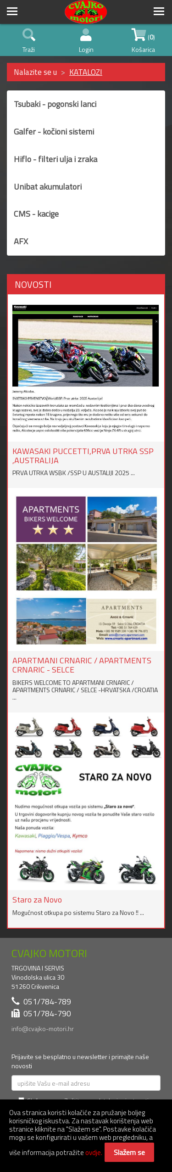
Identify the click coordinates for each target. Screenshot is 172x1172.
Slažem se (129, 1152)
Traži (28, 41)
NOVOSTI (33, 284)
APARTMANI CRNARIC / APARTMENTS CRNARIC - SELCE (81, 665)
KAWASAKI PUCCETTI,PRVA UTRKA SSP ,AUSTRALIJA (83, 455)
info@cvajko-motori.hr (42, 1028)
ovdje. (93, 1152)
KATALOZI (85, 72)
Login (86, 41)
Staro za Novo (37, 899)
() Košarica (143, 41)
